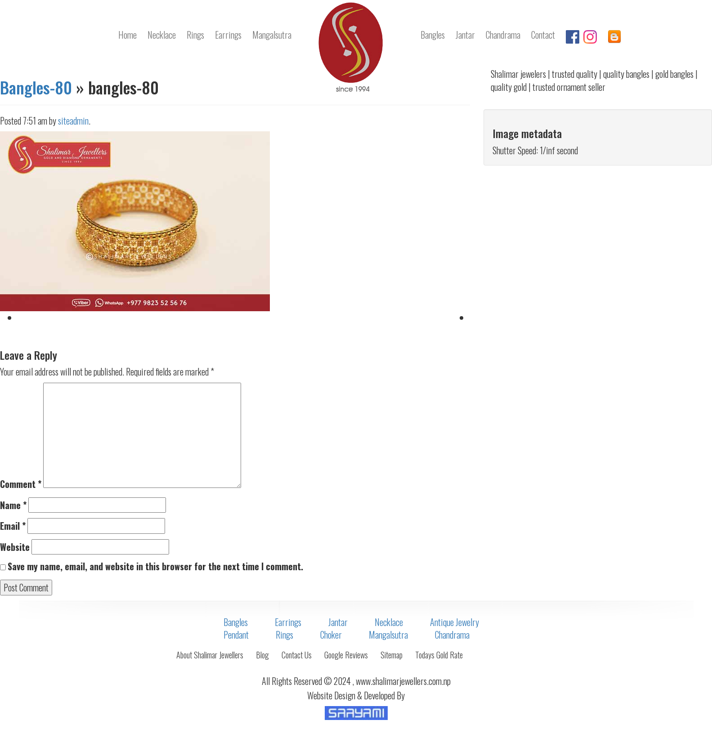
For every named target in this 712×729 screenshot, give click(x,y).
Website (15, 547)
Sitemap (392, 655)
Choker (331, 634)
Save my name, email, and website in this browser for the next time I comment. (155, 566)
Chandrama (503, 34)
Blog (262, 655)
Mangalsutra (271, 34)
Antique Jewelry (454, 622)
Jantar (465, 34)
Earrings (228, 34)
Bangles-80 (36, 87)
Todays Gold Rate (439, 655)
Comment (20, 484)
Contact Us (297, 655)
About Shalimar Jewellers (209, 655)
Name (13, 505)
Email (13, 525)
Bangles (433, 34)
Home (127, 34)
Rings (195, 34)
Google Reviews (346, 655)
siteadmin (73, 120)
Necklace (162, 34)
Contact (543, 34)
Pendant (236, 634)
